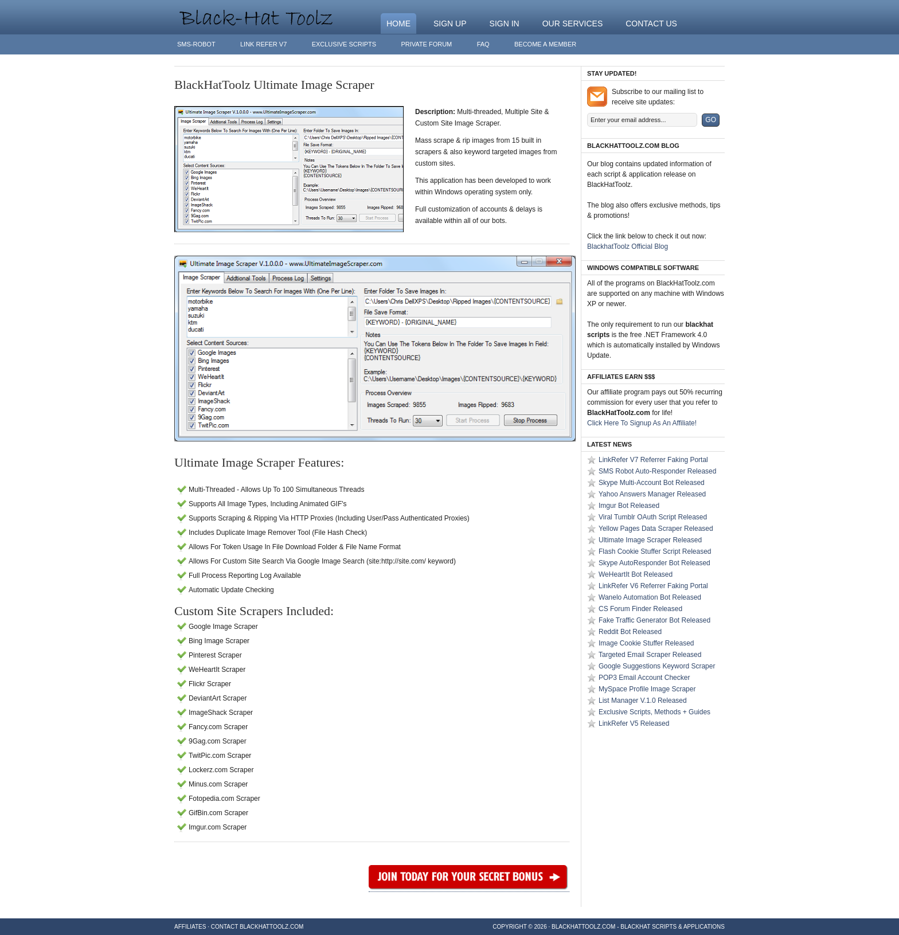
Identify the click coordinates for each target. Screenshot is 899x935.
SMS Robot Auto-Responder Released (657, 471)
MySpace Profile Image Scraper (647, 689)
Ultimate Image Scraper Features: (259, 462)
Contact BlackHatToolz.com (257, 927)
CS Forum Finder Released (640, 609)
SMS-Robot (196, 44)
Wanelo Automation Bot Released (650, 597)
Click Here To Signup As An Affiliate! (642, 423)
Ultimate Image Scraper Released (650, 540)
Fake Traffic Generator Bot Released (654, 620)
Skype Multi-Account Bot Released (652, 483)
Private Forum (426, 44)
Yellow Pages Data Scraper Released (656, 529)
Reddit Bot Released (630, 632)
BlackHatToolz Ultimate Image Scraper (274, 84)
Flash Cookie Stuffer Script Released (655, 551)
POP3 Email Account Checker (644, 678)
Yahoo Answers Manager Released (652, 494)
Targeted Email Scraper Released (650, 655)
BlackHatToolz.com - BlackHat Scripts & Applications (638, 927)
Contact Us (651, 23)
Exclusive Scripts (344, 44)
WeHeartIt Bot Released (636, 574)
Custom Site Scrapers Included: (254, 611)
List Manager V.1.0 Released (643, 701)
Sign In (504, 23)
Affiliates (190, 927)
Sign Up (450, 23)
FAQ (483, 44)
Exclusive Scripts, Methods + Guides (654, 712)
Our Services (572, 23)
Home (398, 23)
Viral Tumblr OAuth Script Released (653, 517)
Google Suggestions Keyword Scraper (657, 666)
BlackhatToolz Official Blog (627, 246)
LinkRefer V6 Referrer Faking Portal (653, 586)
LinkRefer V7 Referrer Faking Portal (653, 460)
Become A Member (545, 44)
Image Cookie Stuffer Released (646, 643)
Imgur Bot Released (629, 506)
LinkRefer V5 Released (634, 723)
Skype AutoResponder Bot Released (654, 563)
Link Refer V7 (263, 44)
